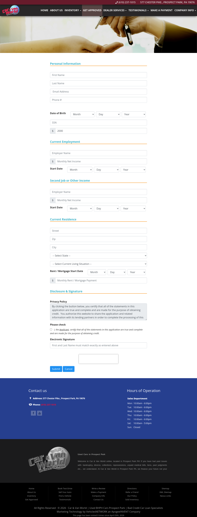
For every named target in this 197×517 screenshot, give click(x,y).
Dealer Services (115, 10)
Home (44, 10)
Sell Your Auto (65, 492)
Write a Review (98, 488)
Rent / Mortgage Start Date (66, 271)
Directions (132, 488)
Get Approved (92, 10)
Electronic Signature (62, 339)
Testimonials (139, 10)
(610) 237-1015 (125, 2)
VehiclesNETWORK (96, 511)
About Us (56, 10)
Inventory (72, 10)
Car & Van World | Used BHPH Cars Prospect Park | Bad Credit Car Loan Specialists (115, 508)
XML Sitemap (165, 492)
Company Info (185, 10)
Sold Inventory (132, 499)
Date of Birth (58, 113)
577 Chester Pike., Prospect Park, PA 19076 (166, 2)
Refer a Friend (132, 492)
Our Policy (132, 495)
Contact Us (99, 499)
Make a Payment (161, 10)
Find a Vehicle (65, 495)
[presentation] (98, 359)
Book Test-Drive (65, 488)
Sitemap (165, 488)
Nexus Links (165, 495)
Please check (58, 324)
